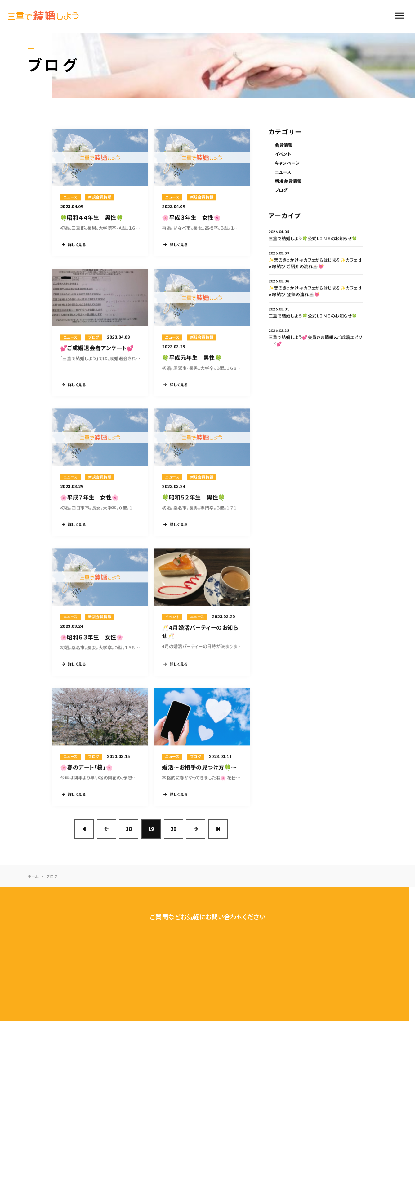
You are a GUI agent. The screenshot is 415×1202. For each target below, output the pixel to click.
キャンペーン (287, 163)
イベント (283, 154)
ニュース (283, 172)
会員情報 (284, 145)
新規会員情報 (288, 181)
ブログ (281, 190)
